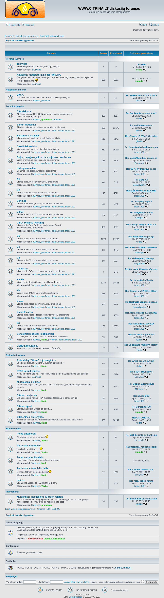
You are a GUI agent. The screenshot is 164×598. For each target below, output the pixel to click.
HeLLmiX (139, 440)
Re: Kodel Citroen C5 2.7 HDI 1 (141, 95)
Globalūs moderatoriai (54, 539)
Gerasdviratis (139, 185)
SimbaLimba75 (123, 568)
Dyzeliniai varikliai (27, 146)
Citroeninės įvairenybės (30, 417)
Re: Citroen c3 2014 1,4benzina (141, 136)
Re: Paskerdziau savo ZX (141, 323)
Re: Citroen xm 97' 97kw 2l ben (141, 291)
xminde (139, 81)
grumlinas (46, 119)
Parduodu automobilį (29, 445)
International (12, 492)
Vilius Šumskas (75, 597)
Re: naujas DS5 (141, 396)
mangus (139, 217)
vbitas (139, 118)
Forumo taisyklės (15, 59)
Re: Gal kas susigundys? (141, 334)
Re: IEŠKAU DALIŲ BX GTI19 (141, 190)
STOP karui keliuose (28, 371)
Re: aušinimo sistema (141, 125)
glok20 (139, 141)
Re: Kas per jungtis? (141, 201)
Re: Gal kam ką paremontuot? (141, 113)
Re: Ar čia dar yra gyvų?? (141, 361)
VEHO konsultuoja (27, 345)
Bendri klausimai (26, 124)
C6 (18, 246)
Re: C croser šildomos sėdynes (141, 269)
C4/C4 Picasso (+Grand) (30, 222)
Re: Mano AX (141, 180)
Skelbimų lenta (13, 428)
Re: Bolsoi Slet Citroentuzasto (141, 498)
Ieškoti (154, 25)
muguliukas (139, 263)
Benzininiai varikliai (28, 135)
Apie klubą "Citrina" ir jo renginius (36, 360)
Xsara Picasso (25, 312)
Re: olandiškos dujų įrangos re (141, 158)
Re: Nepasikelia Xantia (141, 280)
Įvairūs (21, 480)
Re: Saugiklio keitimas (141, 212)
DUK (143, 25)
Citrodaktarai (24, 111)
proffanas (45, 100)
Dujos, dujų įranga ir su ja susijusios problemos (44, 157)
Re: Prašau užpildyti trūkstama (141, 247)
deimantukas (58, 130)
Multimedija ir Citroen (29, 382)
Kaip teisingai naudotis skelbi (141, 447)
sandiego (139, 252)
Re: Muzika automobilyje (141, 384)
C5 (18, 236)
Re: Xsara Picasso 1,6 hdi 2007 (141, 313)
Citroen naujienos (27, 395)
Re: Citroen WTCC (141, 407)
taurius (139, 100)
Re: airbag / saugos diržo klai (141, 224)
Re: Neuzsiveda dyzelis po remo (141, 147)
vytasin (139, 339)
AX (18, 179)
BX (18, 190)
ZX (18, 323)
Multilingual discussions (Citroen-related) (40, 496)
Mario (44, 339)
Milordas (139, 389)
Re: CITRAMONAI (141, 417)
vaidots (139, 504)
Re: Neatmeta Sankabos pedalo (141, 302)
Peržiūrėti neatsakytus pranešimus (21, 36)
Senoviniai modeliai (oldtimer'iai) (35, 334)
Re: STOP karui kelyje (141, 372)
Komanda (41, 509)
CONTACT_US (53, 509)
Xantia (20, 279)
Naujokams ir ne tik (16, 89)
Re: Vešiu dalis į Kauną (141, 481)
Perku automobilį (26, 433)
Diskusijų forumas (15, 355)
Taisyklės (22, 64)
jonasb (139, 130)
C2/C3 (20, 211)
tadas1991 (70, 130)
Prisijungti (28, 25)
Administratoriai (35, 539)
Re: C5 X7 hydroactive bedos (141, 169)
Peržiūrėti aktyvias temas (52, 36)
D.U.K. (20, 94)
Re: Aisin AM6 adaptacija (141, 236)
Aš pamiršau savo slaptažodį (76, 582)
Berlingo (22, 201)
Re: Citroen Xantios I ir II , (141, 469)
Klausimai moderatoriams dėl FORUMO (39, 74)
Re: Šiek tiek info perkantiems (141, 435)
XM (18, 290)
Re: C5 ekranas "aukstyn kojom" (141, 345)
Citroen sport (24, 406)
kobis (139, 274)
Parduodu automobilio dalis (32, 468)
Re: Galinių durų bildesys (141, 258)
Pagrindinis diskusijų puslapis (20, 40)
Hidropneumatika (26, 168)
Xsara (20, 301)
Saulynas (36, 69)
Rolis (139, 350)
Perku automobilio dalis (30, 457)
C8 (18, 257)
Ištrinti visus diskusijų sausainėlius (20, 509)
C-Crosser (22, 268)
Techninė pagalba (15, 106)
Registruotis (13, 25)
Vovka (139, 69)
